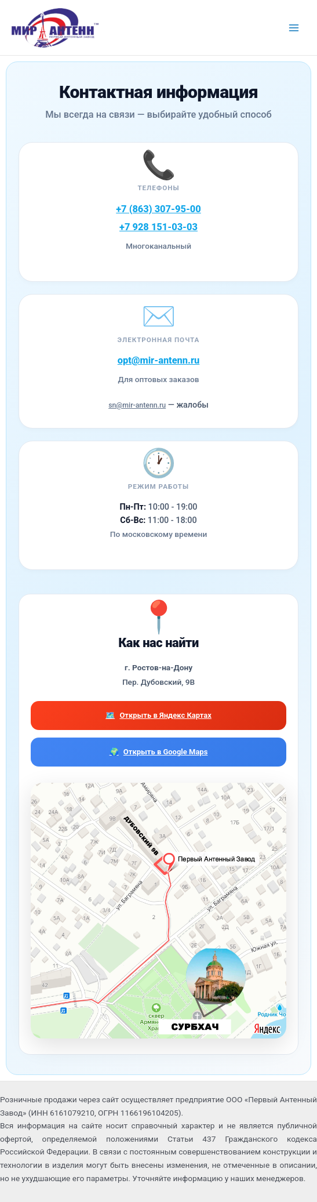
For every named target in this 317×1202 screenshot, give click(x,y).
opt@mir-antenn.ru (159, 360)
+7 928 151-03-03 (158, 227)
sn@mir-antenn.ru (137, 405)
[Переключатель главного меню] (294, 27)
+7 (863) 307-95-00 (158, 209)
